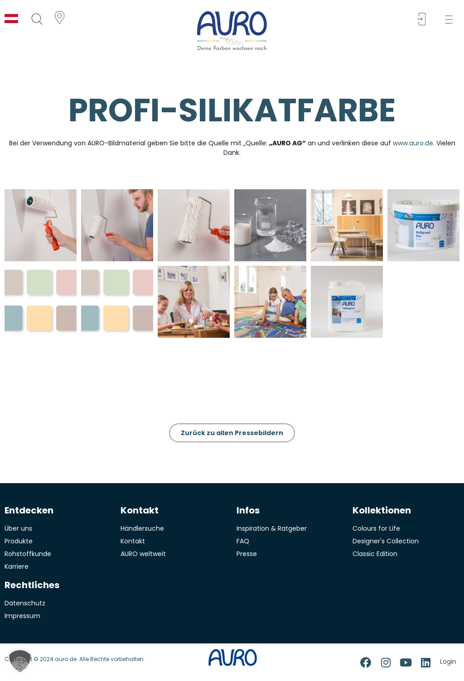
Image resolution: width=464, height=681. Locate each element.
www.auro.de (413, 143)
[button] (451, 20)
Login (448, 661)
